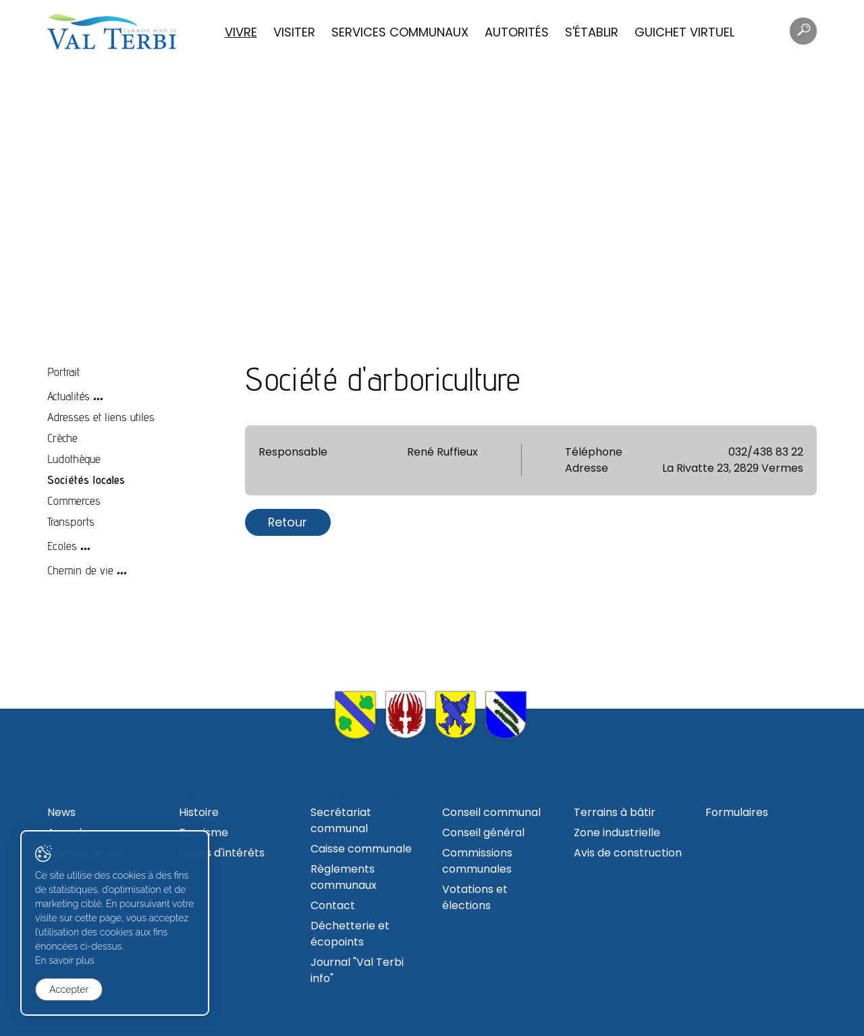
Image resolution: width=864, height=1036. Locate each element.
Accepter (68, 989)
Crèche (62, 438)
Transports (70, 521)
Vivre (241, 32)
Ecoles (62, 546)
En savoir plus (64, 960)
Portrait (63, 371)
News (61, 812)
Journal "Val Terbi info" (357, 970)
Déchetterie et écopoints (349, 934)
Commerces (74, 500)
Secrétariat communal (340, 820)
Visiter (294, 32)
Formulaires (736, 812)
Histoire (199, 812)
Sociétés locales (86, 479)
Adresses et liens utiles (101, 417)
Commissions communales (477, 861)
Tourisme (203, 832)
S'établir (591, 32)
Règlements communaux (343, 877)
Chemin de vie (80, 570)
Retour (287, 522)
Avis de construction (628, 853)
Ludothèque (74, 459)
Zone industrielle (617, 832)
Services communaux (399, 32)
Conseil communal (491, 812)
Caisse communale (361, 848)
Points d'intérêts (222, 853)
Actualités (68, 396)
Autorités (517, 32)
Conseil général (483, 832)
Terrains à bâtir (614, 812)
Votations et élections (475, 897)
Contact (332, 905)
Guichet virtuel (684, 32)
